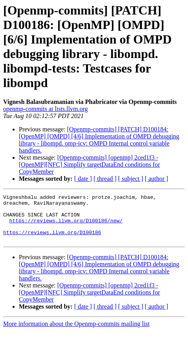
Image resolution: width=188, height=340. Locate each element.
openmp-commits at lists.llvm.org (45, 108)
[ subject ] (130, 178)
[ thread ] (105, 178)
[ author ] (156, 178)
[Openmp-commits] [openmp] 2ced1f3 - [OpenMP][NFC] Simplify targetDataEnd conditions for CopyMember (89, 164)
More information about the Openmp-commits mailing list (76, 333)
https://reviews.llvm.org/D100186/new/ (66, 226)
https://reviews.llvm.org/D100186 (52, 240)
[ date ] (83, 178)
